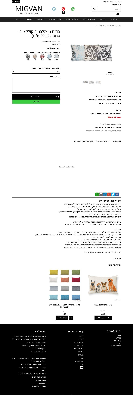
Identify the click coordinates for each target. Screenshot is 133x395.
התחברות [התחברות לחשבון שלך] (16, 1)
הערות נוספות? (54, 76)
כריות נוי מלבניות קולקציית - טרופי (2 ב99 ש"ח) (38, 33)
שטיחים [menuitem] (28, 19)
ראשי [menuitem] (119, 1)
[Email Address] (81, 367)
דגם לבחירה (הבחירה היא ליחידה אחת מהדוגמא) (42, 52)
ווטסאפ (36, 101)
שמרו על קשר (40, 329)
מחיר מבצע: (55, 48)
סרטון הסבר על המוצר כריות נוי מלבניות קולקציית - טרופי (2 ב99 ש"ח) (97, 141)
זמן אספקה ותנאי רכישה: (110, 200)
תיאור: (118, 92)
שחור (28, 60)
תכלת (49, 60)
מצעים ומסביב (78, 344)
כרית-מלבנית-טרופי (48, 42)
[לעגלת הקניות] (118, 14)
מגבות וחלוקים (78, 341)
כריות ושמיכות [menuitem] (55, 19)
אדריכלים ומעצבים (39, 385)
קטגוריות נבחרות (75, 329)
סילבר (56, 60)
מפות (81, 356)
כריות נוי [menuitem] (40, 19)
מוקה (35, 60)
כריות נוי (111, 25)
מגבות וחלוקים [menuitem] (89, 19)
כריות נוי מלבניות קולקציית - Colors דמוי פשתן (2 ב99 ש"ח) (66, 304)
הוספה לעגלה (34, 96)
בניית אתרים (58, 393)
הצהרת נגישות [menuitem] (116, 344)
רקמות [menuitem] (103, 19)
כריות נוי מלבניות (100, 25)
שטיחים (80, 353)
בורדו (42, 60)
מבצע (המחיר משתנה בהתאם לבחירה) (46, 68)
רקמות (81, 338)
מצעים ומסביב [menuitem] (72, 19)
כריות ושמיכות (78, 347)
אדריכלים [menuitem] (117, 339)
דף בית (118, 25)
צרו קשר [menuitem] (105, 1)
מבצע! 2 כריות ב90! (114, 117)
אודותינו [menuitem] (112, 1)
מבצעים (80, 363)
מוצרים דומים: (114, 264)
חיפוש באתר (116, 4)
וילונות (81, 334)
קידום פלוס (64, 393)
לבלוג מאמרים (41, 378)
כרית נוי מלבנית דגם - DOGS (103, 303)
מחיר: (56, 45)
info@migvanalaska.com (32, 344)
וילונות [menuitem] (114, 19)
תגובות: (117, 258)
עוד (17, 19)
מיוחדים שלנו (79, 360)
